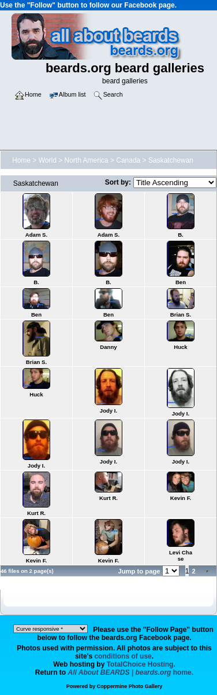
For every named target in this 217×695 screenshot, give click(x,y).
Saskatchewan (170, 160)
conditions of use (122, 656)
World (48, 160)
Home (21, 160)
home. (131, 672)
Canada (128, 160)
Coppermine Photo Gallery (130, 686)
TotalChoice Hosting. (141, 664)
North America (86, 160)
